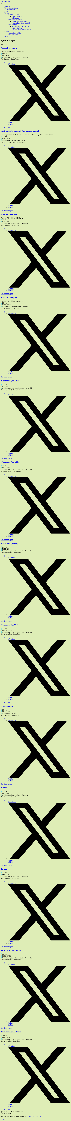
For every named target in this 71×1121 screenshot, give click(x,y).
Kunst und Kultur (13, 14)
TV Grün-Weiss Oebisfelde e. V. (21, 30)
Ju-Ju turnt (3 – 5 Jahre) (11, 950)
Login (6, 36)
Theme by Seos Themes (35, 1116)
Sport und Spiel (12, 24)
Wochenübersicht (9, 9)
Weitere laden (6, 1113)
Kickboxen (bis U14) (10, 381)
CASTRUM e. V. (17, 16)
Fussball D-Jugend (9, 214)
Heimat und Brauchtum (15, 19)
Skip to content (5, 1)
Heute (6, 11)
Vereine (6, 13)
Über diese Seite (13, 35)
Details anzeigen (7, 127)
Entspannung (7, 706)
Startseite (7, 6)
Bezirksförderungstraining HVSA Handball (20, 131)
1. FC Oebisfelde (17, 28)
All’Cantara (15, 18)
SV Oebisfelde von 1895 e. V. (20, 26)
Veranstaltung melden (14, 33)
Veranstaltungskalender (11, 8)
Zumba (4, 788)
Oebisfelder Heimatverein (19, 21)
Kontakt (6, 31)
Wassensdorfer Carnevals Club (21, 23)
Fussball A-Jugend (9, 48)
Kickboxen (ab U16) (9, 543)
